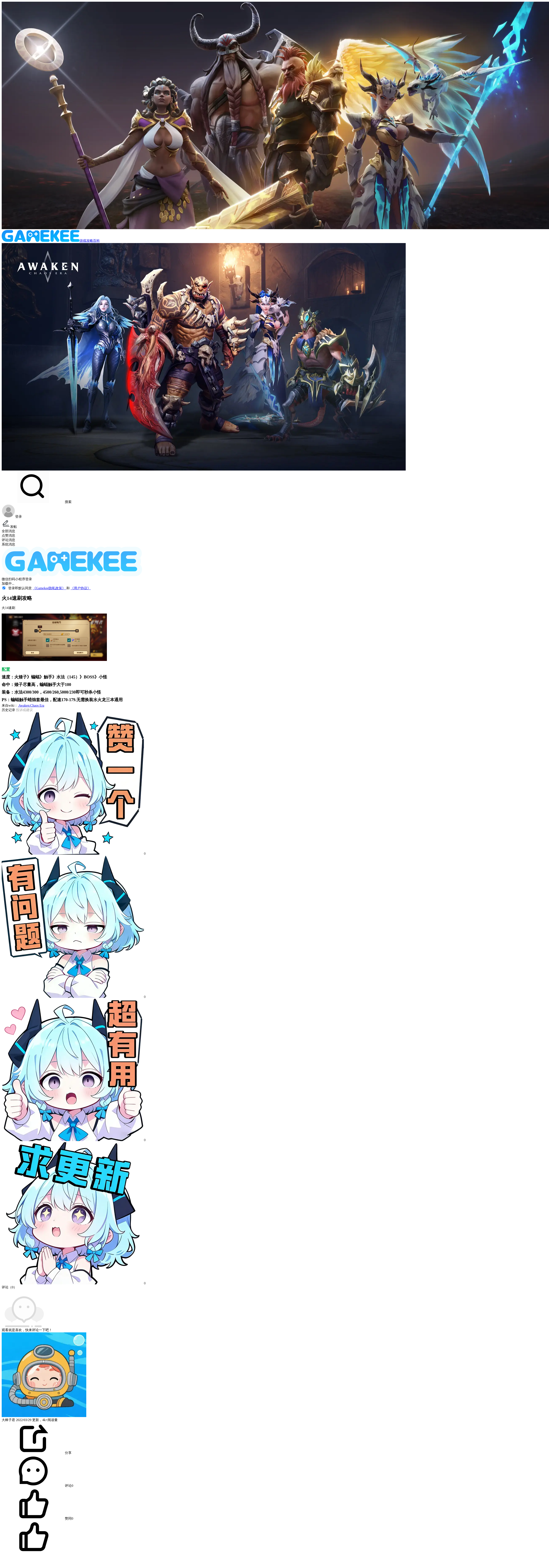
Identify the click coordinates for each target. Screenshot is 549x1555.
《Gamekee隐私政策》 (49, 588)
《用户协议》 (80, 588)
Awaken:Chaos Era (31, 705)
